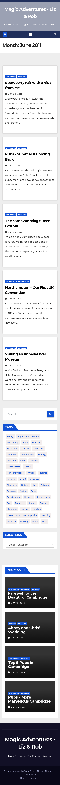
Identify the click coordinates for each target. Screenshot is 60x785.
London (35, 589)
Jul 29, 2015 (18, 672)
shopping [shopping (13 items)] (12, 509)
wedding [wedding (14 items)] (45, 515)
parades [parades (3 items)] (11, 491)
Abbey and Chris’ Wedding (24, 630)
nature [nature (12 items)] (25, 485)
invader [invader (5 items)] (31, 472)
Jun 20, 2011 (15, 232)
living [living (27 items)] (22, 479)
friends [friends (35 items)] (34, 460)
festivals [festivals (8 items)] (11, 460)
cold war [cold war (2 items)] (12, 454)
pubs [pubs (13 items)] (33, 491)
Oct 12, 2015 (18, 603)
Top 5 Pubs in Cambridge (20, 664)
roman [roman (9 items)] (32, 503)
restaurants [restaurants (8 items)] (43, 497)
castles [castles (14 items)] (25, 448)
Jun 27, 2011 (15, 165)
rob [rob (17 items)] (9, 503)
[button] (55, 34)
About (34, 778)
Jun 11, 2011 (14, 365)
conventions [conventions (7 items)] (27, 454)
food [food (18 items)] (23, 460)
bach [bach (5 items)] (25, 442)
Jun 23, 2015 (18, 707)
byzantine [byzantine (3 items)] (12, 448)
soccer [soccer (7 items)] (24, 509)
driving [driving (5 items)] (42, 454)
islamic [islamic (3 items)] (43, 472)
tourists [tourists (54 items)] (36, 509)
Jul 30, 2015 (18, 638)
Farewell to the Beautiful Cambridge (27, 595)
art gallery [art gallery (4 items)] (13, 442)
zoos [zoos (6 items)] (44, 521)
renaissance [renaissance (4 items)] (13, 497)
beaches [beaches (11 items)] (36, 442)
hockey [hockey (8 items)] (28, 466)
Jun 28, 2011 (15, 94)
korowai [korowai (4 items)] (11, 479)
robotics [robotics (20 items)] (19, 503)
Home (23, 778)
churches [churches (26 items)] (38, 448)
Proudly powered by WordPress (20, 771)
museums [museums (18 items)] (12, 485)
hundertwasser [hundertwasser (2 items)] (15, 472)
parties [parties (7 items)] (23, 491)
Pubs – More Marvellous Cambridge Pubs (29, 701)
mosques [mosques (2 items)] (34, 479)
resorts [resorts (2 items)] (28, 497)
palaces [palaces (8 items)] (44, 485)
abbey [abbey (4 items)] (10, 436)
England (22, 76)
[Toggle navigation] (30, 34)
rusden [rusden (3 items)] (44, 503)
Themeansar (30, 774)
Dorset (12, 624)
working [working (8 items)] (24, 521)
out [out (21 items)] (34, 485)
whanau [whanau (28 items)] (11, 521)
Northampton (22, 281)
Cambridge (11, 76)
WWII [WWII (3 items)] (35, 521)
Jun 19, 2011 (15, 299)
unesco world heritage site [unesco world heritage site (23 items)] (22, 515)
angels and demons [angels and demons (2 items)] (28, 436)
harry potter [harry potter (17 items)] (13, 466)
